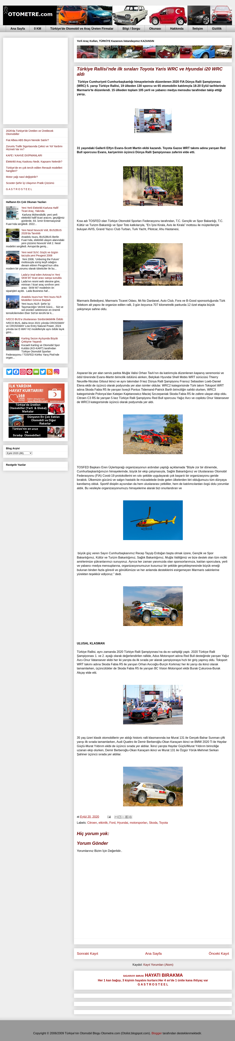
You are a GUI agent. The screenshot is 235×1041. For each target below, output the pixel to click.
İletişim (198, 28)
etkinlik (103, 822)
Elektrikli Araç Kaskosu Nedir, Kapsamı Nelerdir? (34, 161)
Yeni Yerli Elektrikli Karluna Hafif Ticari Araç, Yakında (39, 209)
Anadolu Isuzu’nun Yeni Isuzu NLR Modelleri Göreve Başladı (41, 298)
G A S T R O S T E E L (19, 189)
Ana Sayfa (17, 28)
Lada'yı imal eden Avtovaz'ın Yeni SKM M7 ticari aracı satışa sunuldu (41, 276)
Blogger (156, 1033)
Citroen (92, 822)
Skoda (153, 822)
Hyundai (122, 822)
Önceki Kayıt (219, 953)
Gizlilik (217, 28)
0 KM (37, 28)
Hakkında (176, 28)
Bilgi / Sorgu (131, 28)
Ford (112, 822)
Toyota (163, 822)
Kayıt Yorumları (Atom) (158, 964)
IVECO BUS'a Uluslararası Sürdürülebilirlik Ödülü (34, 319)
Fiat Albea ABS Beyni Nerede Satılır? (27, 140)
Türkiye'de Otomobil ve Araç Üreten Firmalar (81, 28)
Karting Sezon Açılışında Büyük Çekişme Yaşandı (39, 340)
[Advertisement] (41, 80)
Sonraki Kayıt (87, 953)
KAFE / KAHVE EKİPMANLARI (24, 155)
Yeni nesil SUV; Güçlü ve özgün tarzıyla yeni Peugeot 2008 (39, 254)
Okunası (155, 28)
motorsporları (138, 822)
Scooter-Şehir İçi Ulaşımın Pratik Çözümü (30, 183)
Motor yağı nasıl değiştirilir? (22, 176)
